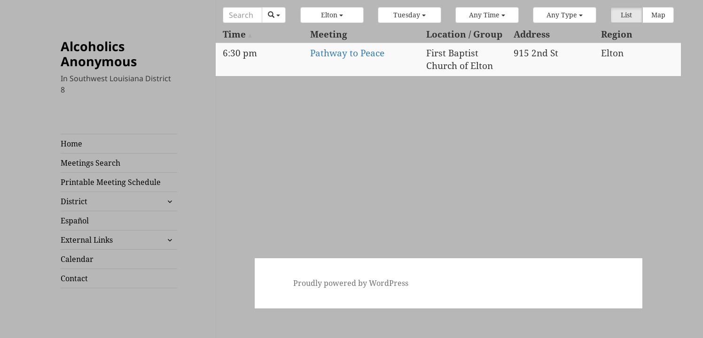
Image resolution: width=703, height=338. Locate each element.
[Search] (242, 15)
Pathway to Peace (347, 53)
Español (75, 220)
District (74, 201)
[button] (332, 15)
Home (71, 143)
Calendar (77, 259)
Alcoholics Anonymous (99, 54)
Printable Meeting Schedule (111, 182)
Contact (74, 278)
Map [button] (658, 14)
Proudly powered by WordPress (350, 283)
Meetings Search (90, 163)
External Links (87, 240)
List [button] (626, 14)
